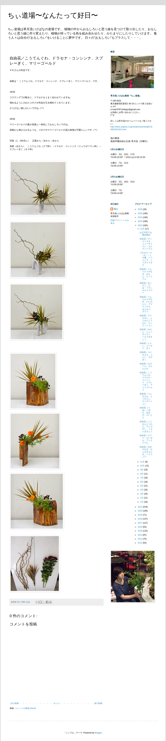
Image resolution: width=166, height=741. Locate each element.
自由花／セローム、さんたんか (146, 366)
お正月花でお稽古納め (146, 233)
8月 (142, 474)
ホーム (56, 703)
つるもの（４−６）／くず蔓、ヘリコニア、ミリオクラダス (146, 258)
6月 (142, 482)
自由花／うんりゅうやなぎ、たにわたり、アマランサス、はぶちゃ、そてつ (146, 304)
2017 (140, 523)
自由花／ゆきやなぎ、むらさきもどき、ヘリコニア (146, 452)
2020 (140, 511)
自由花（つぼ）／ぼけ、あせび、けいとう (146, 412)
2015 (140, 531)
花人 (116, 209)
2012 (140, 543)
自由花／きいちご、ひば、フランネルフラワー (146, 288)
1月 (142, 502)
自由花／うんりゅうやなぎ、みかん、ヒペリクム (146, 274)
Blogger (98, 733)
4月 (142, 490)
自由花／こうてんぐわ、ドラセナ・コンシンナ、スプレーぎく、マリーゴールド (146, 381)
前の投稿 (98, 703)
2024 (140, 217)
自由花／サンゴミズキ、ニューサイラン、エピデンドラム (146, 244)
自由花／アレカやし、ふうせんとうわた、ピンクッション (146, 320)
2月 (142, 498)
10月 (142, 466)
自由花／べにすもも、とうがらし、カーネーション (146, 399)
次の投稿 (14, 703)
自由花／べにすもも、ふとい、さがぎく (146, 356)
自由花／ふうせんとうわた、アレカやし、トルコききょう (146, 426)
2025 (140, 213)
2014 (140, 535)
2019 (140, 515)
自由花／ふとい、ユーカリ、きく (146, 345)
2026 (140, 209)
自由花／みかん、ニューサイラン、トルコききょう (146, 334)
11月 (142, 462)
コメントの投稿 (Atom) (25, 708)
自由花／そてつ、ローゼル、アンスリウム (146, 439)
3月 (142, 494)
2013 (140, 539)
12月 (142, 229)
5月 (142, 486)
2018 (140, 519)
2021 (140, 507)
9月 (142, 469)
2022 (140, 225)
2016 (140, 527)
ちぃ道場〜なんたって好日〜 (53, 15)
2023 (140, 221)
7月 (142, 478)
